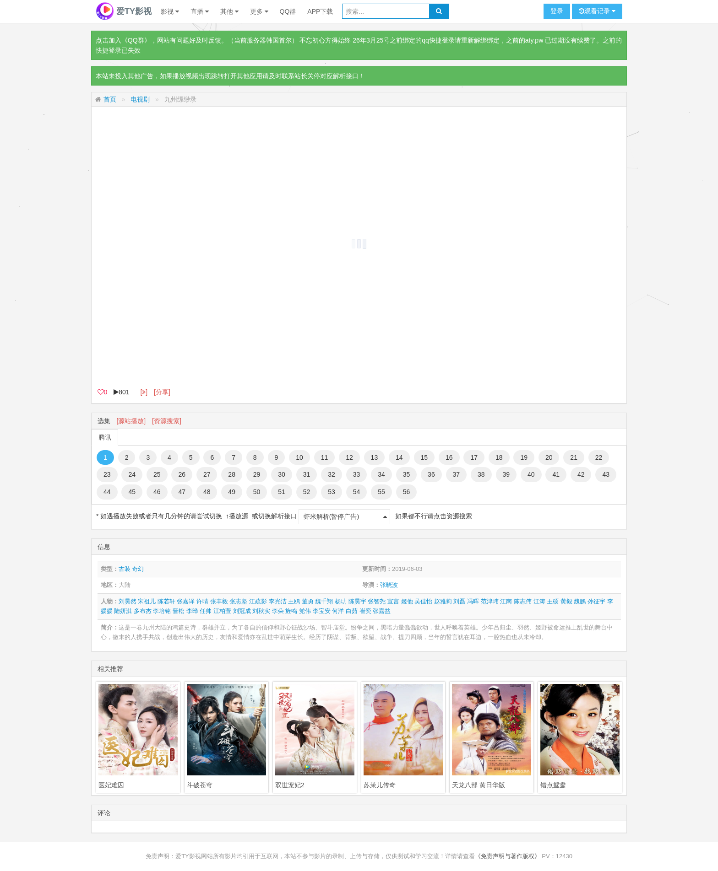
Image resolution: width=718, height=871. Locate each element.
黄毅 (566, 601)
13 (374, 457)
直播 (199, 11)
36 (431, 474)
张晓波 (389, 584)
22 (599, 457)
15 (424, 457)
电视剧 (140, 99)
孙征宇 (596, 601)
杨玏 (341, 601)
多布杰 (143, 611)
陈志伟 (523, 601)
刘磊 (459, 601)
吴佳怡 (423, 601)
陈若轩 (166, 601)
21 (573, 457)
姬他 (407, 601)
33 (356, 474)
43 (605, 474)
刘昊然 (127, 601)
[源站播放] (131, 421)
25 (157, 474)
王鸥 (294, 601)
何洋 (338, 611)
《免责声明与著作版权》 (507, 856)
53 (331, 491)
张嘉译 (186, 601)
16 (449, 457)
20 (549, 457)
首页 (109, 99)
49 (231, 491)
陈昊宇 (357, 601)
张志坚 (238, 601)
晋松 (179, 611)
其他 (229, 11)
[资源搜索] (166, 421)
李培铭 (162, 611)
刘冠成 (242, 611)
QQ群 (288, 11)
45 (132, 491)
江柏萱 (222, 611)
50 (257, 491)
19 (524, 457)
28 (231, 474)
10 (299, 457)
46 (157, 491)
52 (306, 491)
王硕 (553, 601)
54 (356, 491)
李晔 (192, 611)
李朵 (278, 611)
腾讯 (104, 437)
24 (132, 474)
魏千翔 (324, 601)
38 (481, 474)
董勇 (308, 601)
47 (181, 491)
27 (207, 474)
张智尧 (377, 601)
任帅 (206, 611)
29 (257, 474)
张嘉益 (382, 611)
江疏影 (258, 601)
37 (456, 474)
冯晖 (473, 601)
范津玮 (490, 601)
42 (581, 474)
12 (349, 457)
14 (399, 457)
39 (506, 474)
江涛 (539, 601)
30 (281, 474)
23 (107, 474)
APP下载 (320, 11)
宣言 (393, 601)
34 (381, 474)
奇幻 (138, 568)
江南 (506, 601)
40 (531, 474)
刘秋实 (261, 611)
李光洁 (278, 601)
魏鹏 (580, 601)
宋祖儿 (147, 601)
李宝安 (322, 611)
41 (556, 474)
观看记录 (597, 11)
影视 (170, 11)
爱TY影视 (124, 11)
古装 (125, 568)
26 (181, 474)
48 (207, 491)
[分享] (162, 392)
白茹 (352, 611)
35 (406, 474)
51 (281, 491)
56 (406, 491)
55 (381, 491)
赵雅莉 (443, 601)
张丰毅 (219, 601)
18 (499, 457)
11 (324, 457)
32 (331, 474)
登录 (556, 11)
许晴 (202, 601)
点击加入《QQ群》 (123, 40)
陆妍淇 (123, 611)
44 (107, 491)
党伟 (305, 611)
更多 (259, 11)
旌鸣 (291, 611)
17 (474, 457)
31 (306, 474)
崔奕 (365, 611)
